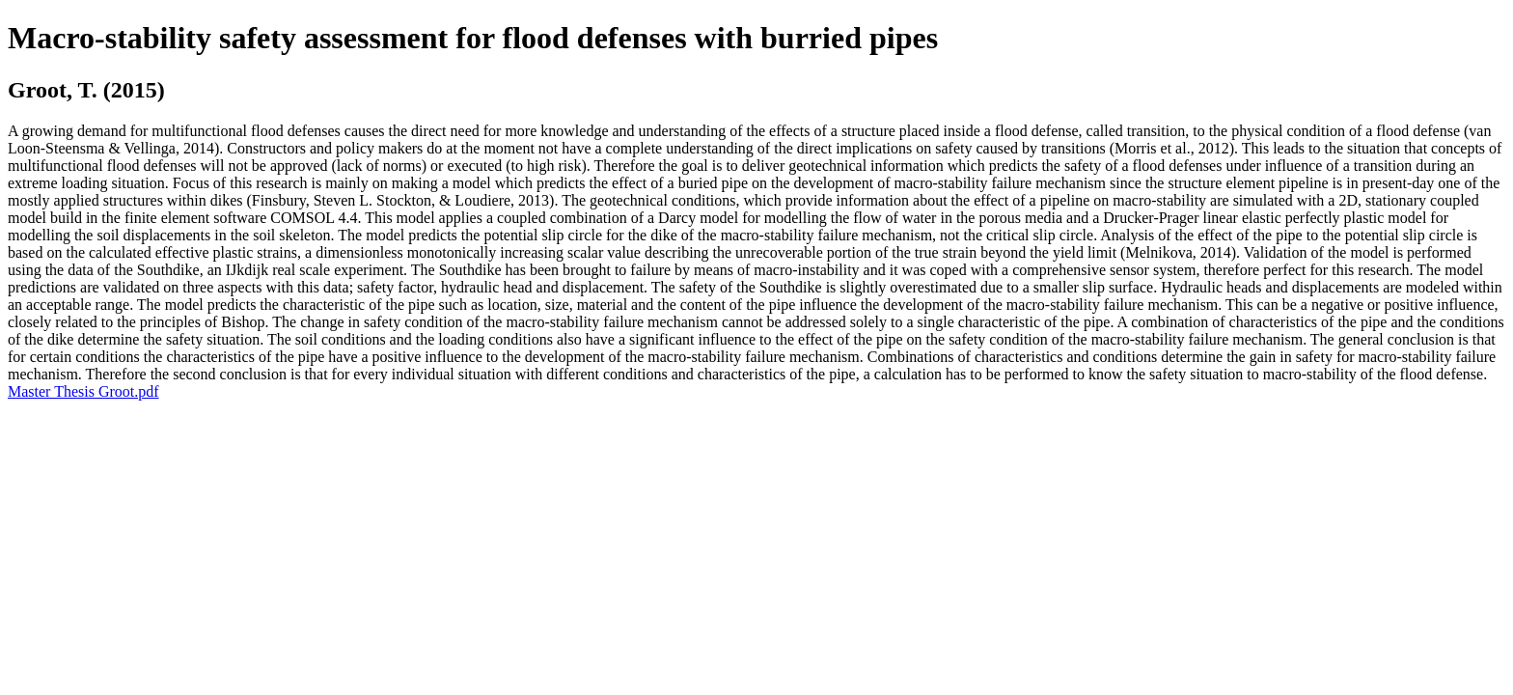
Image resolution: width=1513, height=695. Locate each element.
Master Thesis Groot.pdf (83, 391)
